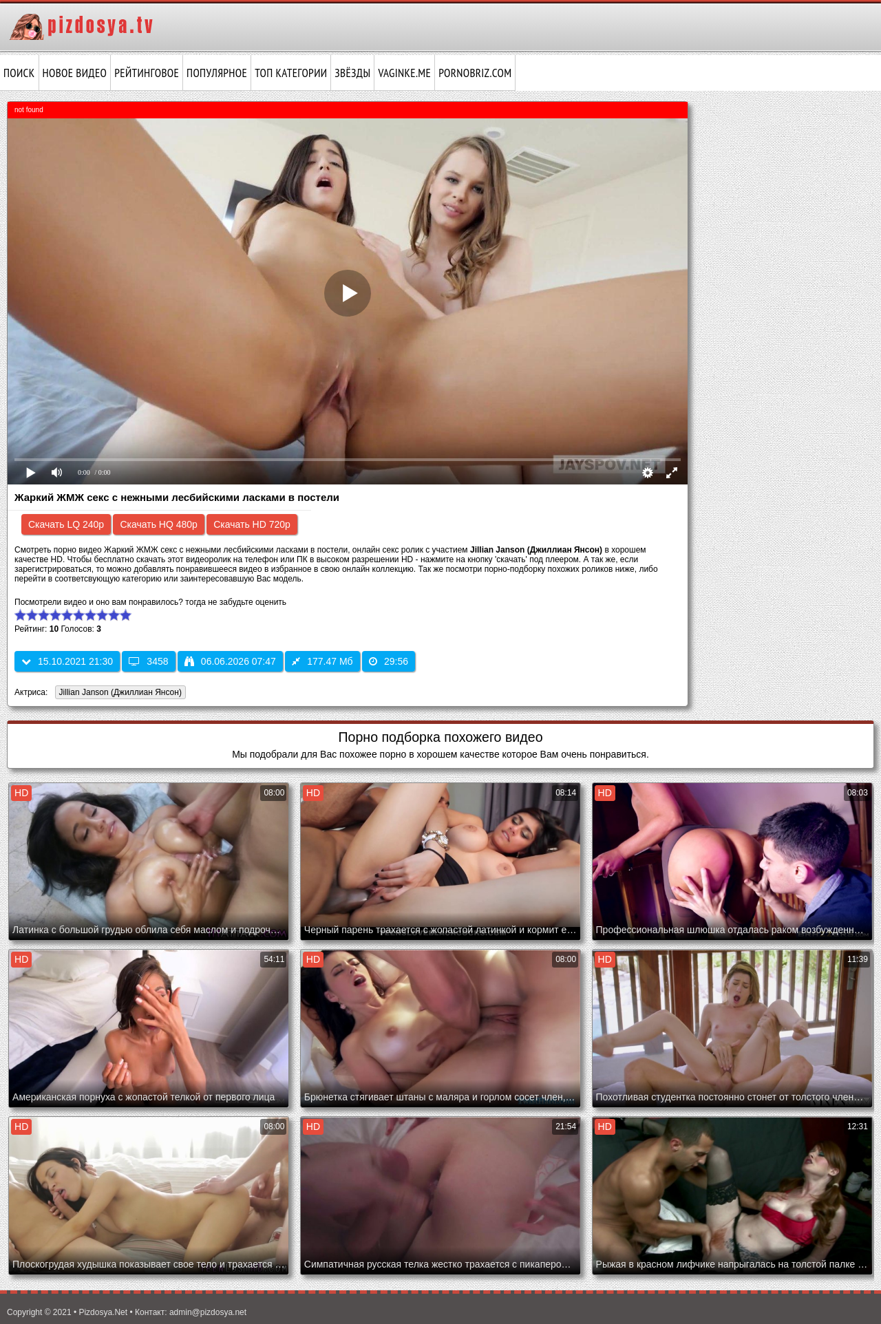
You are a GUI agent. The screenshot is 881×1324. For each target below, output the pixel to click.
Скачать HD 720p (251, 524)
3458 (148, 661)
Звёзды (352, 73)
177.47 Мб (322, 661)
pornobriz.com (474, 73)
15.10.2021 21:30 (67, 661)
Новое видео (75, 73)
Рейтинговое (146, 73)
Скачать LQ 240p (66, 524)
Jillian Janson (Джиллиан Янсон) (118, 693)
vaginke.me (404, 73)
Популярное (217, 73)
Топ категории (291, 73)
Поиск (19, 73)
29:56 (388, 661)
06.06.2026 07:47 (230, 661)
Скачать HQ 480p (158, 524)
